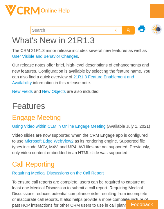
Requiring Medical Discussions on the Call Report (58, 173)
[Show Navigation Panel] (157, 11)
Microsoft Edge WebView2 (49, 141)
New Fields (23, 91)
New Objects (54, 91)
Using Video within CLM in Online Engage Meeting (59, 126)
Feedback (142, 204)
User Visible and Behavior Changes (45, 56)
